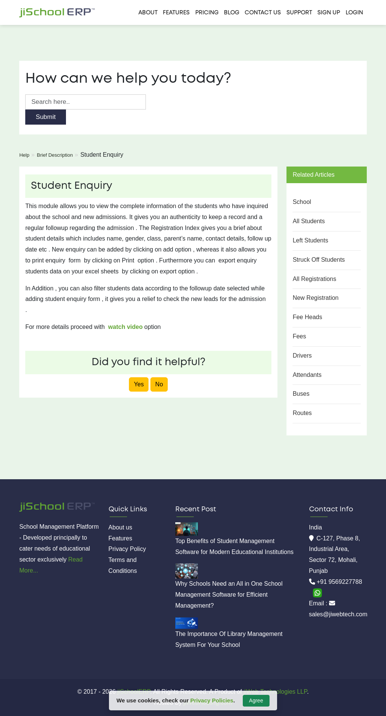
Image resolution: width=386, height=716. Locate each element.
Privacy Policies (211, 700)
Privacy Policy (127, 549)
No (159, 384)
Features (176, 12)
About (148, 12)
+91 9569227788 (339, 582)
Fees (299, 336)
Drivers (302, 355)
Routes (302, 413)
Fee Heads (307, 317)
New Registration (316, 298)
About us (120, 527)
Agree (256, 700)
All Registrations (314, 279)
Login (354, 12)
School (302, 202)
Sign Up (328, 12)
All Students (309, 221)
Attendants (307, 375)
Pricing (207, 12)
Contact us (263, 12)
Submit (46, 116)
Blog (231, 12)
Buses (301, 393)
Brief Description (55, 155)
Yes (139, 384)
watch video (125, 327)
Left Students (310, 240)
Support (299, 12)
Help (24, 155)
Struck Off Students (319, 259)
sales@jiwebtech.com (338, 614)
